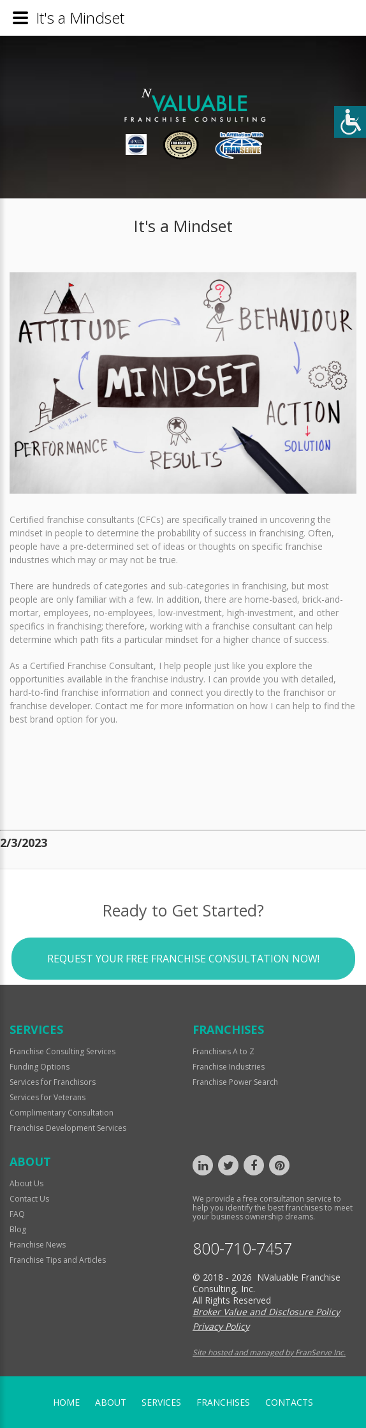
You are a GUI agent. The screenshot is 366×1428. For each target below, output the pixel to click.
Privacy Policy (221, 1326)
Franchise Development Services (68, 1128)
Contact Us (29, 1198)
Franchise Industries (229, 1066)
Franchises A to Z (223, 1051)
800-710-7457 (242, 1248)
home (66, 1402)
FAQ (17, 1214)
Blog (18, 1229)
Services (161, 1402)
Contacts (289, 1402)
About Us (26, 1183)
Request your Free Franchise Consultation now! (183, 985)
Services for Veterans (47, 1097)
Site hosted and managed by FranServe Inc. (269, 1352)
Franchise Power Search (235, 1082)
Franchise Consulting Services (62, 1051)
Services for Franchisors (53, 1082)
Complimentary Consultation (61, 1112)
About (110, 1402)
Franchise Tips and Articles (58, 1260)
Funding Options (40, 1066)
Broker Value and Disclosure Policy (266, 1312)
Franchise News (38, 1244)
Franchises (223, 1402)
